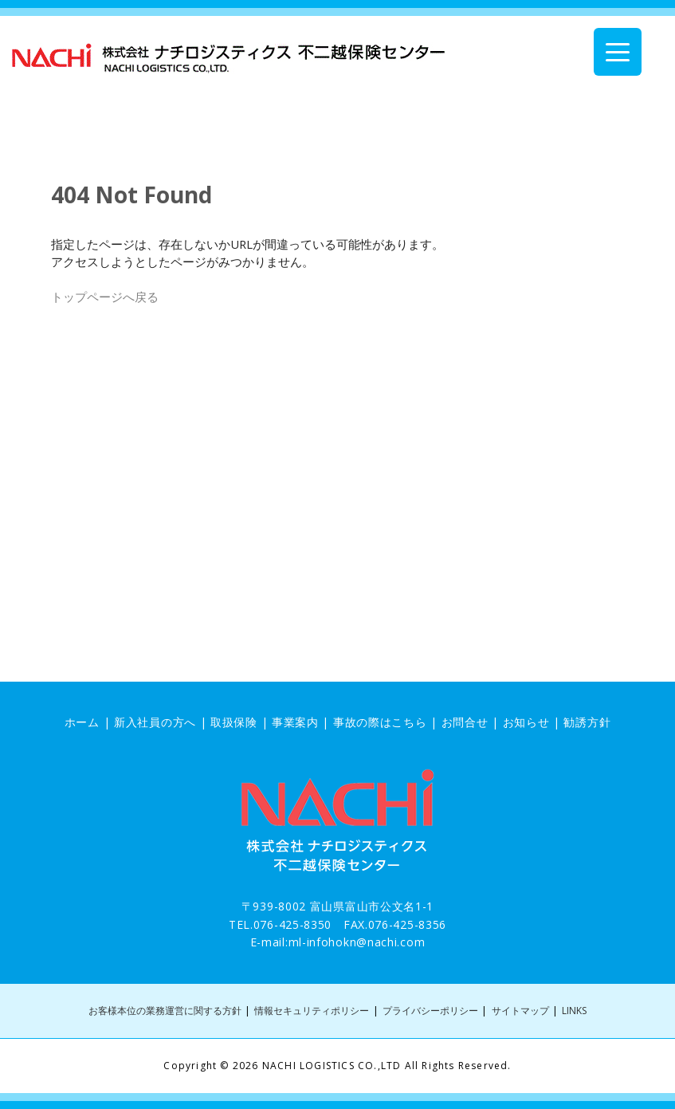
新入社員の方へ (155, 722)
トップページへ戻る (105, 297)
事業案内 (295, 722)
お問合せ (465, 722)
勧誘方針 (586, 722)
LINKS (574, 1010)
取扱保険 (233, 722)
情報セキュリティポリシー (311, 1010)
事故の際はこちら (380, 722)
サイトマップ (520, 1010)
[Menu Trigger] (618, 52)
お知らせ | (533, 722)
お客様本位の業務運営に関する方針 (164, 1010)
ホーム (82, 722)
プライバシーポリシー (430, 1010)
